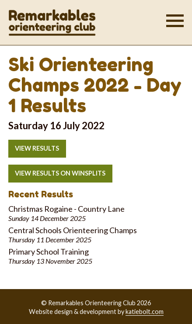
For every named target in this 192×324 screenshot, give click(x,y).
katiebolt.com (145, 311)
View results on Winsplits (60, 173)
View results (37, 148)
